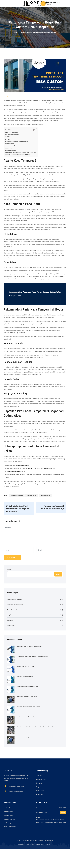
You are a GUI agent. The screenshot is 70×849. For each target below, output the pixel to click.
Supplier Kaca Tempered (14, 615)
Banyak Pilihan (8, 148)
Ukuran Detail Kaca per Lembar (25, 666)
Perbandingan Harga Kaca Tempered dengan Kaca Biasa (32, 656)
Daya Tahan (8, 139)
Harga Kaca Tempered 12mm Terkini (27, 697)
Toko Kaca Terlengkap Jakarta (25, 737)
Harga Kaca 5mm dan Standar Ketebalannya (29, 646)
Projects (38, 787)
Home (15, 32)
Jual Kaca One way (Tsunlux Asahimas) (28, 717)
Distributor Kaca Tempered (17, 495)
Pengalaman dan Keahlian (12, 146)
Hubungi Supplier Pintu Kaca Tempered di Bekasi (18, 155)
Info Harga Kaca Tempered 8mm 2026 (27, 686)
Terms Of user (30, 845)
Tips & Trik (10, 620)
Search (9, 569)
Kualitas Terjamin (9, 144)
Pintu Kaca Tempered (31, 495)
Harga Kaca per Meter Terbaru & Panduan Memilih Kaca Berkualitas (36, 727)
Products (39, 783)
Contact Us (39, 794)
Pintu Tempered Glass (45, 495)
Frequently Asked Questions (15, 605)
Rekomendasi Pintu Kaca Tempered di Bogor (17, 141)
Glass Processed (41, 779)
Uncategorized (11, 625)
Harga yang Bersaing (10, 150)
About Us (39, 776)
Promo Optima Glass (13, 610)
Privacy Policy (40, 845)
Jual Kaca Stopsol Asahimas (25, 676)
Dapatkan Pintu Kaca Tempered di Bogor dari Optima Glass (20, 152)
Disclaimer (21, 845)
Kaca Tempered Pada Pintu (12, 135)
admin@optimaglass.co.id (16, 791)
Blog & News (40, 791)
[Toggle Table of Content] (34, 129)
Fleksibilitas (8, 137)
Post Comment (12, 558)
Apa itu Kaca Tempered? (11, 132)
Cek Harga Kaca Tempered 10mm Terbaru (28, 707)
